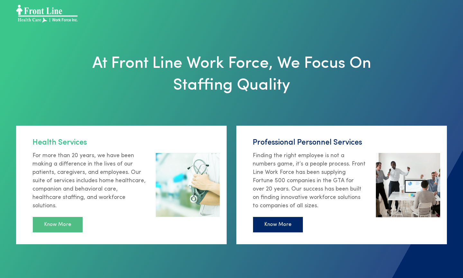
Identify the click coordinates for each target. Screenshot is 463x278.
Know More (57, 224)
